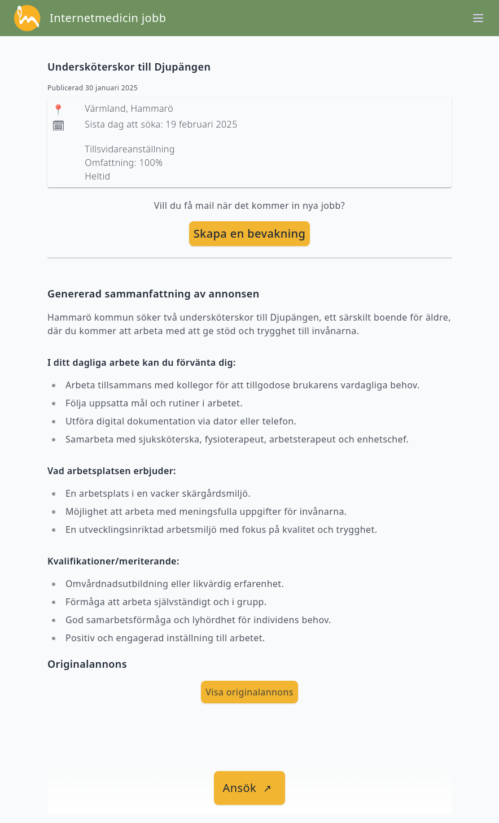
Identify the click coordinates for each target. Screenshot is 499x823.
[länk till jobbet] (250, 788)
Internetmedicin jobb (108, 17)
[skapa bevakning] (249, 233)
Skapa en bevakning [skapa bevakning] (250, 233)
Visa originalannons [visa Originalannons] (249, 692)
